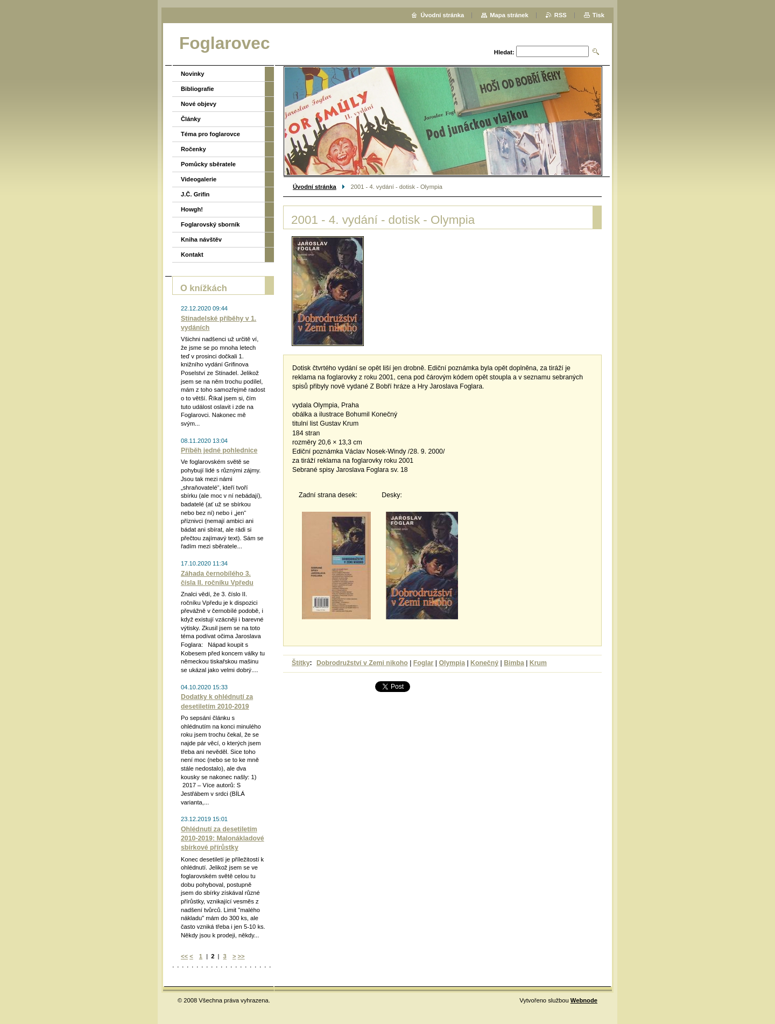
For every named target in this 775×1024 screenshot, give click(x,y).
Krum (538, 663)
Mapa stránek (509, 15)
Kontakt (192, 254)
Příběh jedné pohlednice (219, 450)
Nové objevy (198, 104)
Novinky (193, 73)
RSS (560, 15)
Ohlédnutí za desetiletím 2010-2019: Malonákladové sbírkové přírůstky (222, 838)
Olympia (452, 663)
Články (191, 119)
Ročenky (193, 149)
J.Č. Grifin (195, 194)
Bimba (514, 663)
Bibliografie (197, 89)
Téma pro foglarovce (210, 134)
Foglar (423, 663)
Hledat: (504, 52)
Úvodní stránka (314, 186)
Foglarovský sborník (210, 224)
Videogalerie (198, 179)
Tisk (598, 15)
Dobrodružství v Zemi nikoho (362, 663)
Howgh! (192, 209)
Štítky (301, 663)
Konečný (484, 663)
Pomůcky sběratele (208, 164)
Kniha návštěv (201, 239)
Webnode (583, 1000)
